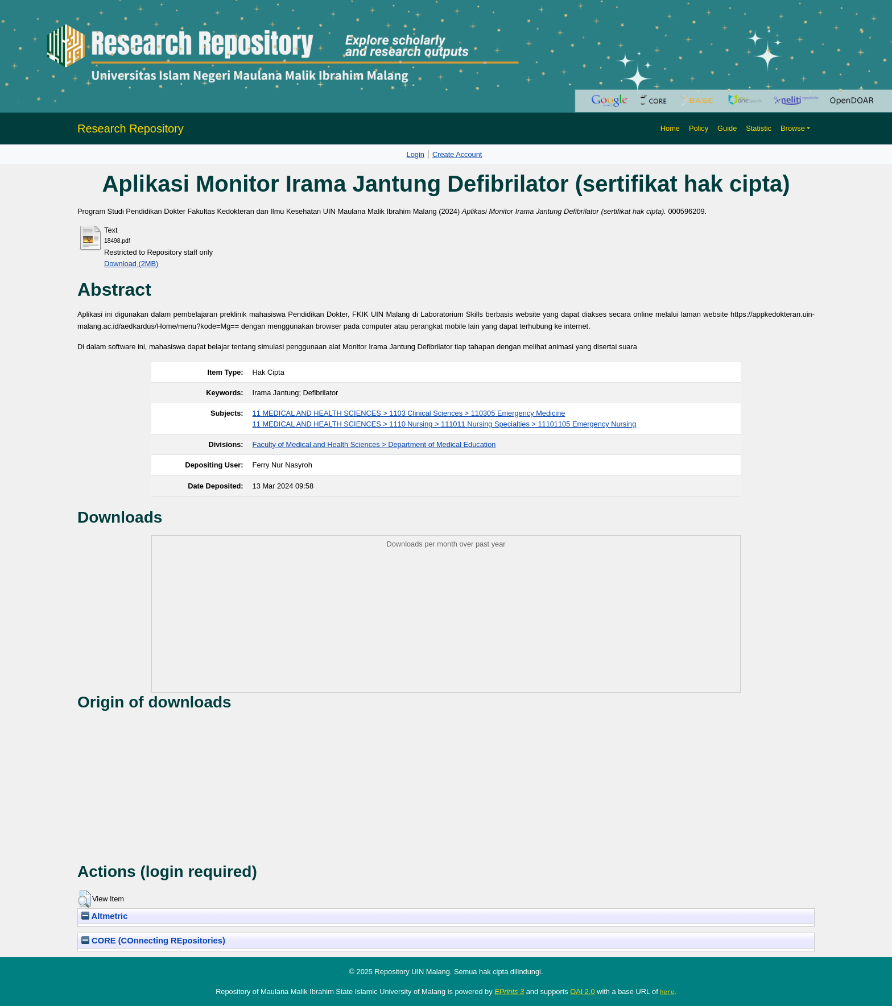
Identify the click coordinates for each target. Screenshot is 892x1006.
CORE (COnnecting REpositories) (153, 940)
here (667, 992)
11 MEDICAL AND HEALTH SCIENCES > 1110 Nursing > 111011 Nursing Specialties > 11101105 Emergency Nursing (445, 424)
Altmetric (104, 916)
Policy (698, 128)
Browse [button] (792, 128)
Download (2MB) (131, 263)
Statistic (758, 128)
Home (670, 128)
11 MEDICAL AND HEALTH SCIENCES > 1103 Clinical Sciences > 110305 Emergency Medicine (409, 413)
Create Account (457, 154)
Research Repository (130, 128)
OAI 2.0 (582, 991)
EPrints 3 (509, 991)
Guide (727, 128)
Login (415, 154)
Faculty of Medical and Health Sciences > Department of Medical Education (374, 444)
